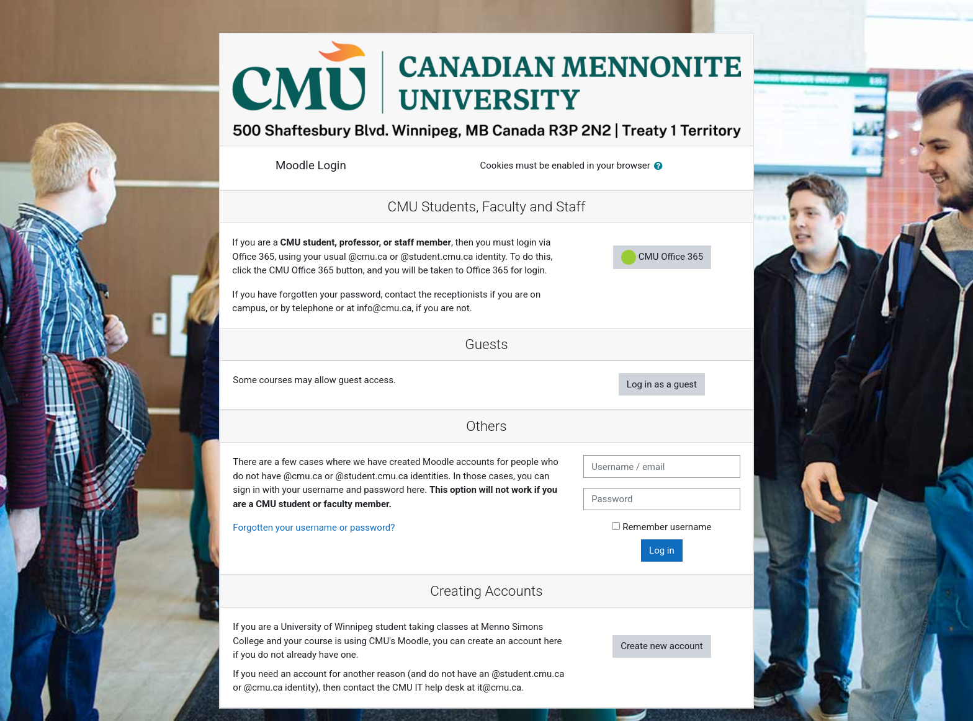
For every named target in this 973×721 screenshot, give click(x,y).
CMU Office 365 (662, 257)
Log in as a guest (662, 384)
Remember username (666, 527)
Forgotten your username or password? (314, 527)
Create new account (662, 646)
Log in (662, 550)
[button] (661, 166)
